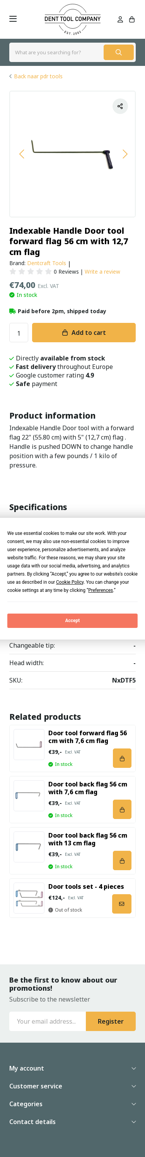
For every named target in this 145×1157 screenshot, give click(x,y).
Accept (72, 620)
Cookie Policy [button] (70, 582)
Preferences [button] (100, 590)
